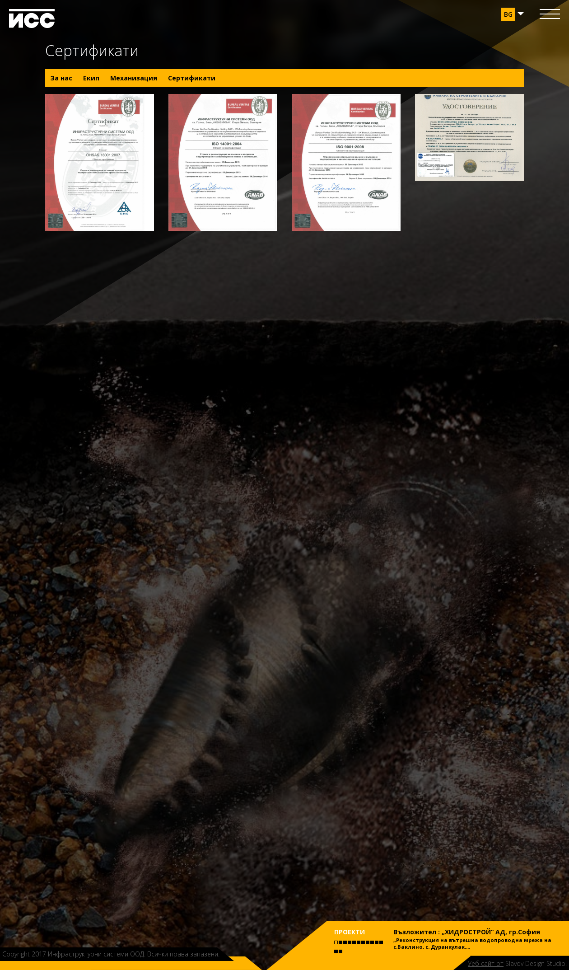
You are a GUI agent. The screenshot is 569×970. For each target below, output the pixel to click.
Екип (91, 78)
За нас (61, 78)
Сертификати (191, 78)
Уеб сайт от (486, 963)
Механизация (133, 78)
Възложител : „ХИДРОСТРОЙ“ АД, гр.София (466, 932)
